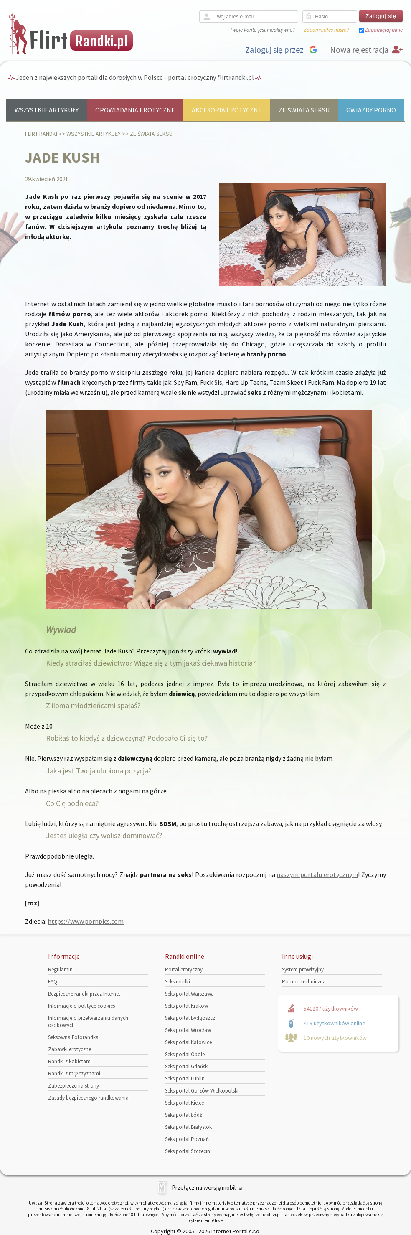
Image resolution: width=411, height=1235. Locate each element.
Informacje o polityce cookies (81, 1005)
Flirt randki (41, 133)
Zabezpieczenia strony (73, 1085)
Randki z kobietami (70, 1061)
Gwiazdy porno (371, 110)
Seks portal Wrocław (188, 1030)
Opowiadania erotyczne (135, 110)
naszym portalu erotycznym (317, 874)
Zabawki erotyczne (69, 1049)
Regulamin (60, 969)
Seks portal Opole (185, 1054)
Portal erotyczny (184, 969)
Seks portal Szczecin (187, 1151)
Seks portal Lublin (185, 1078)
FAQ (52, 981)
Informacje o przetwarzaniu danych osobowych (88, 1021)
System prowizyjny (303, 969)
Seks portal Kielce (184, 1102)
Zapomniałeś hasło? (326, 29)
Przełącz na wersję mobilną (207, 1188)
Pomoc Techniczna (304, 981)
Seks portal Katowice (188, 1042)
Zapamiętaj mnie (384, 29)
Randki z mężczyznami (74, 1073)
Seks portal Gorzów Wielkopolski (201, 1090)
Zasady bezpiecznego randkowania (88, 1097)
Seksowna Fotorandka (73, 1037)
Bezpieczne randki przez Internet (84, 993)
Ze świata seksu (304, 110)
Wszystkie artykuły (47, 110)
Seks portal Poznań (187, 1139)
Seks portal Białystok (188, 1127)
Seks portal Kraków (186, 1005)
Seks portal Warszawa (189, 993)
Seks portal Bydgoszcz (190, 1018)
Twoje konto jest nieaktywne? (262, 29)
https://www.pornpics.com (86, 921)
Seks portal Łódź (183, 1114)
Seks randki (177, 981)
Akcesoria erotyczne (227, 110)
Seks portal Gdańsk (186, 1066)
